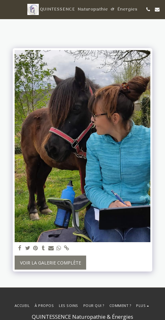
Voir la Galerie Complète (50, 263)
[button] (7, 9)
